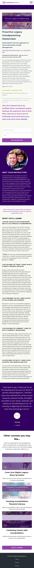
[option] (17, 404)
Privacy (17, 562)
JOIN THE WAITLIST (17, 140)
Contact (17, 566)
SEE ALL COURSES (17, 547)
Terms (17, 559)
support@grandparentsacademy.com (12, 100)
